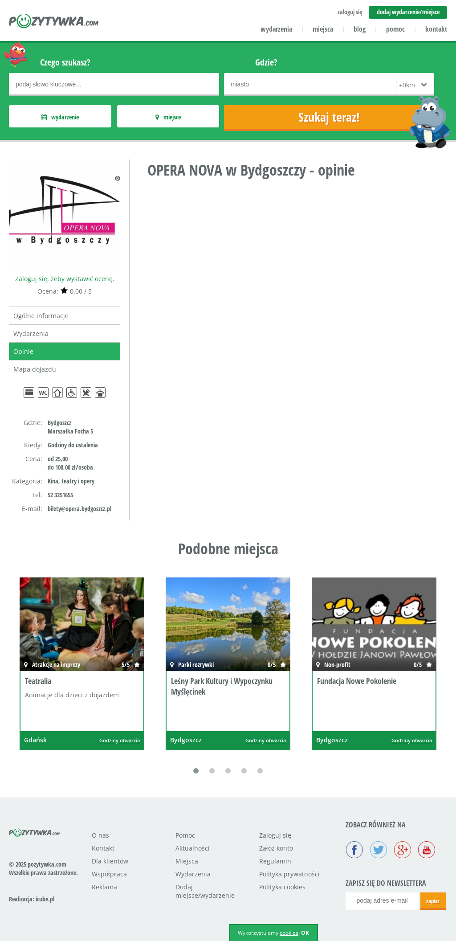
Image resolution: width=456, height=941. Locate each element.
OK (305, 933)
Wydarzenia (31, 333)
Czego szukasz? (65, 62)
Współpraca (109, 874)
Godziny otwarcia (119, 740)
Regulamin (275, 861)
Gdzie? (266, 62)
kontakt (436, 29)
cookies (289, 933)
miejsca (323, 29)
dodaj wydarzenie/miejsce (408, 12)
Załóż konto (276, 848)
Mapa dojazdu (34, 369)
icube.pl (45, 899)
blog (360, 29)
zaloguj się (350, 12)
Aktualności (192, 848)
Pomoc (185, 835)
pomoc (395, 29)
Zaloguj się (275, 835)
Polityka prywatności (289, 874)
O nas (100, 835)
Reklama (104, 887)
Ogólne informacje (41, 315)
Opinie (23, 351)
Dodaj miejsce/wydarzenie (205, 891)
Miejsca (186, 861)
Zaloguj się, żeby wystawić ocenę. (64, 278)
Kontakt (103, 848)
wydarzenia (276, 29)
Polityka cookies (282, 887)
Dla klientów (110, 861)
